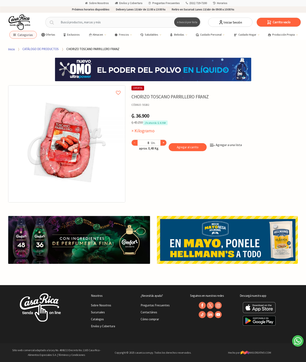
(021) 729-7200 (196, 3)
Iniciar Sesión (230, 22)
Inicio (11, 49)
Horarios (220, 3)
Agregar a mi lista (66, 88)
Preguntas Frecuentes (164, 3)
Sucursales (98, 312)
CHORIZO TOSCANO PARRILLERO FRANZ (92, 49)
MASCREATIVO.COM (256, 352)
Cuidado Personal (209, 35)
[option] (66, 143)
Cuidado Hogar (245, 35)
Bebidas (177, 35)
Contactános (149, 312)
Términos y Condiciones (71, 355)
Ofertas (48, 35)
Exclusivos (71, 35)
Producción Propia (281, 35)
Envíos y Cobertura (128, 3)
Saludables (149, 35)
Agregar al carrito (187, 147)
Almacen (96, 35)
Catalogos (97, 319)
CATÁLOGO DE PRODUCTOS (40, 49)
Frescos (122, 35)
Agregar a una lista (226, 145)
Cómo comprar (150, 319)
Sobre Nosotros (97, 3)
